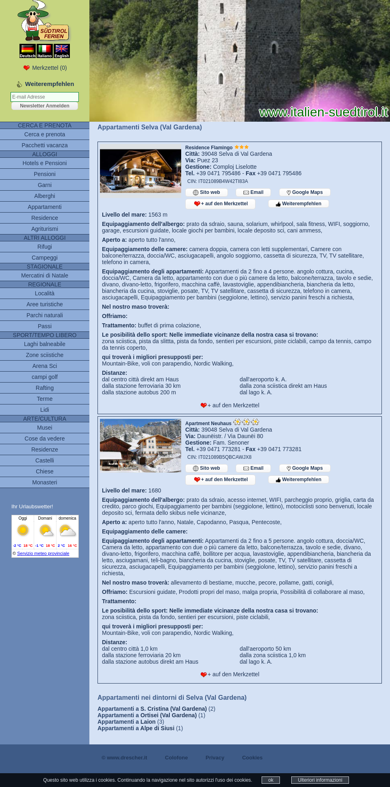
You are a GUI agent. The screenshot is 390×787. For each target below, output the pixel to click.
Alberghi (44, 196)
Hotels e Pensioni (45, 163)
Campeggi (45, 257)
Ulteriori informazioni (320, 780)
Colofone (176, 758)
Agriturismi (44, 229)
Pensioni (45, 174)
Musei (44, 427)
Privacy (215, 758)
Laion (148, 721)
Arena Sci (44, 366)
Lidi (44, 409)
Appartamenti (44, 207)
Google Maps (305, 192)
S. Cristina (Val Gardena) (174, 708)
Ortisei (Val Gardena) (169, 715)
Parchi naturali (44, 315)
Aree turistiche (44, 304)
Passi (45, 326)
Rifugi (44, 246)
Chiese (45, 471)
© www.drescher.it (124, 758)
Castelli (44, 460)
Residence (44, 218)
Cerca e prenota (44, 134)
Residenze (44, 449)
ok (270, 780)
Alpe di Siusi (157, 728)
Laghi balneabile (44, 344)
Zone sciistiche (45, 355)
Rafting (45, 388)
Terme (45, 399)
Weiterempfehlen (298, 203)
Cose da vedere (45, 438)
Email (253, 192)
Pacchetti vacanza (45, 145)
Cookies (252, 758)
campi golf (45, 377)
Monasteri (44, 482)
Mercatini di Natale (44, 275)
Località (44, 293)
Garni (45, 185)
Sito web (206, 192)
